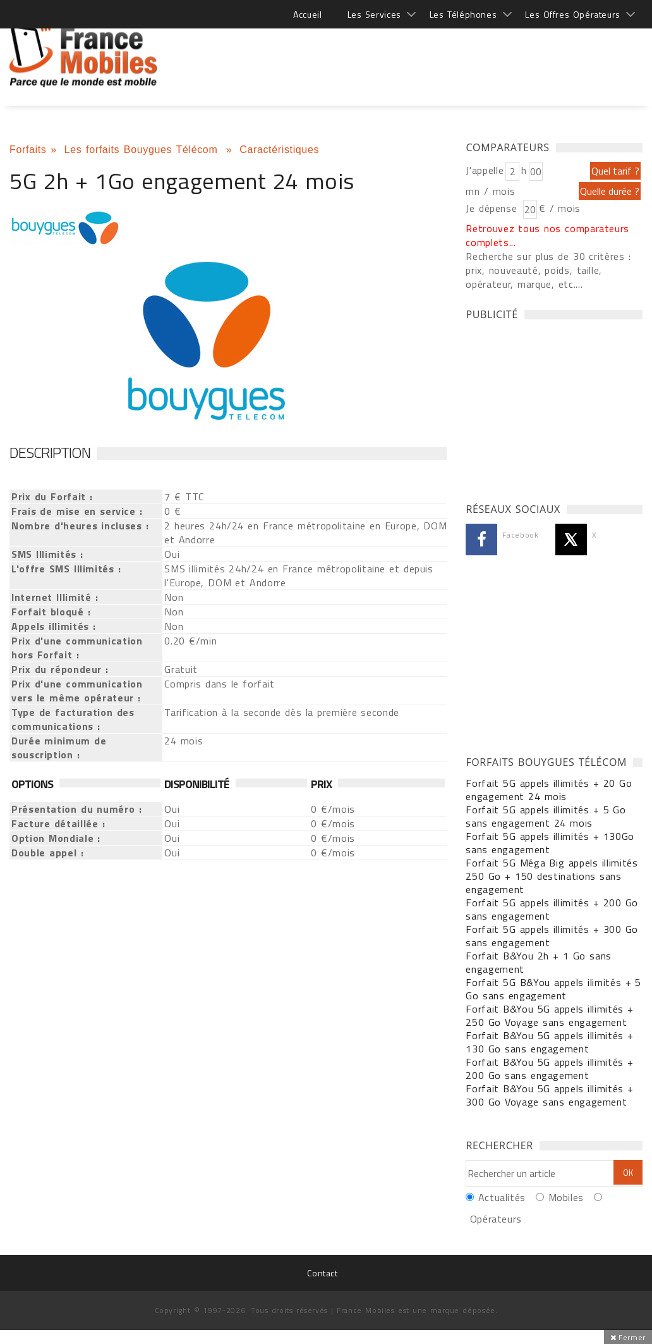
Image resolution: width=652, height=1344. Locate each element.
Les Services (374, 14)
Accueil (307, 14)
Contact (322, 1272)
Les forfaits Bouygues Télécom (143, 149)
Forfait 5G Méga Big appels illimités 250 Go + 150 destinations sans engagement (551, 876)
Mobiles (566, 1197)
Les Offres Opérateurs (572, 14)
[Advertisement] (413, 50)
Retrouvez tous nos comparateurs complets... (547, 235)
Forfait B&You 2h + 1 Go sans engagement (539, 962)
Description (49, 452)
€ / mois (560, 208)
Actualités (502, 1197)
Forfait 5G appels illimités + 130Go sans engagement (550, 843)
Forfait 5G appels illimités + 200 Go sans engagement (552, 909)
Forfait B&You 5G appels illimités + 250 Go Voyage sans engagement (549, 1015)
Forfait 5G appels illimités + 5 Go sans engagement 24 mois (545, 816)
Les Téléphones (463, 14)
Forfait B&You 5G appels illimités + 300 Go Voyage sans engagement (549, 1095)
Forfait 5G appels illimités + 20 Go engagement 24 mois (549, 789)
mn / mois (490, 191)
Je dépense (493, 208)
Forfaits (27, 149)
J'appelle (485, 170)
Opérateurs (496, 1218)
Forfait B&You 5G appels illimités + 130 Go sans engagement (549, 1042)
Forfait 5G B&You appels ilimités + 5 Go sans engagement (553, 989)
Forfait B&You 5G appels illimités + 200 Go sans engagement (549, 1068)
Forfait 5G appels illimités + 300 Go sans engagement (552, 936)
